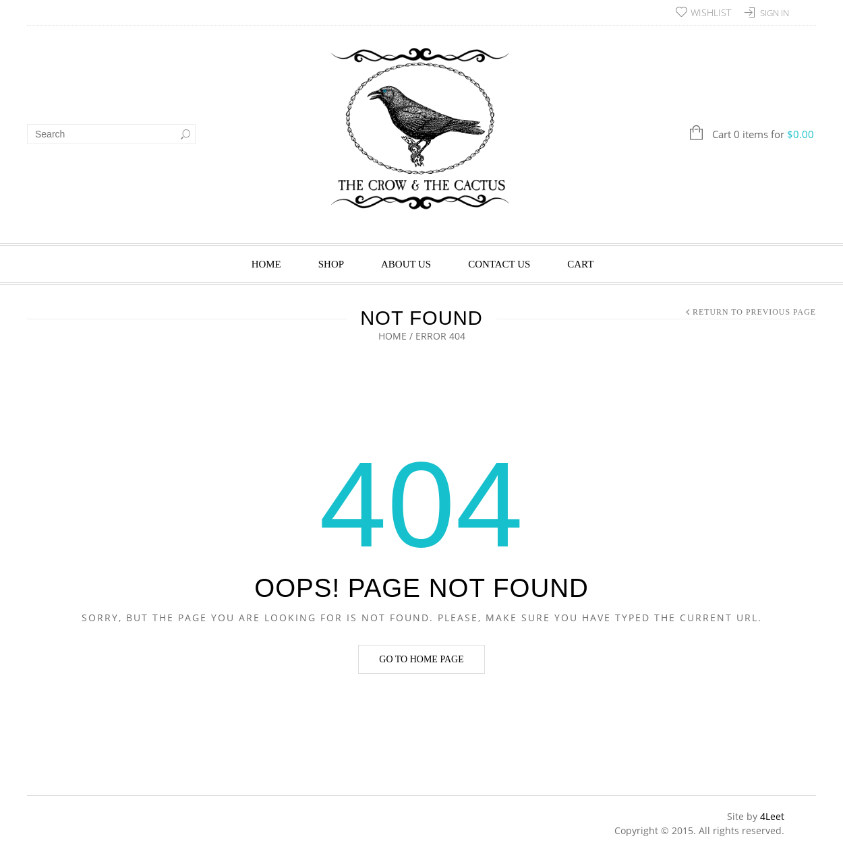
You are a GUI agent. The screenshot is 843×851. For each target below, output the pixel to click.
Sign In (774, 13)
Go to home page (421, 659)
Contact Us (499, 264)
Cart (580, 264)
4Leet (772, 816)
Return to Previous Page (754, 312)
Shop (331, 264)
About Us (406, 264)
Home (266, 264)
